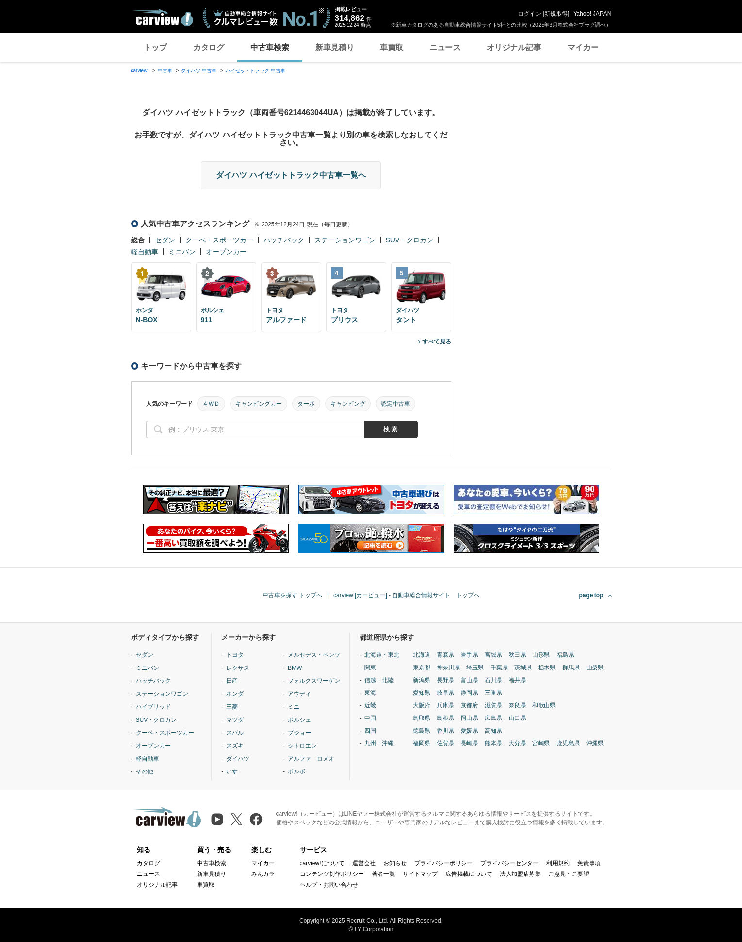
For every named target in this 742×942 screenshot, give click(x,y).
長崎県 (469, 743)
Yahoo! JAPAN (592, 13)
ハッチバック (284, 240)
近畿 (370, 705)
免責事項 (589, 863)
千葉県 (499, 667)
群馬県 (571, 667)
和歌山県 (544, 705)
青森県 (445, 654)
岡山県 (469, 718)
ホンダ (235, 693)
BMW (295, 668)
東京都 (421, 667)
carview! (140, 70)
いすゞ (235, 771)
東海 (370, 692)
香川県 (445, 730)
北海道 (421, 654)
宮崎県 (541, 743)
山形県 (541, 654)
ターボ (306, 403)
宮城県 (493, 654)
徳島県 (421, 730)
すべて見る (436, 341)
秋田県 (517, 654)
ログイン (529, 13)
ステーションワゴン (345, 240)
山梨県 (595, 667)
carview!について (322, 863)
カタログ (208, 47)
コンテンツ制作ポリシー (332, 874)
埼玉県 (475, 667)
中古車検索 (269, 47)
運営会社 (364, 863)
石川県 (493, 680)
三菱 (232, 706)
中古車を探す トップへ (292, 595)
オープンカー (226, 252)
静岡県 (469, 692)
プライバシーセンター (509, 863)
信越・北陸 (379, 680)
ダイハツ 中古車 (198, 70)
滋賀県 (493, 705)
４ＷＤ (211, 403)
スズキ (235, 745)
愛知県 (421, 692)
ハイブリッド (153, 706)
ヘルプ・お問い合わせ (329, 884)
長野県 (445, 680)
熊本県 (493, 743)
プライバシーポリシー (443, 863)
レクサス (237, 668)
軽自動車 (144, 252)
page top (591, 595)
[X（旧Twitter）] (237, 819)
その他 (144, 771)
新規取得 (556, 13)
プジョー (299, 732)
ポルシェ (299, 720)
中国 (370, 718)
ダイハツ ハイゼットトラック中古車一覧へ (290, 175)
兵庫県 (445, 705)
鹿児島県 (568, 743)
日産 (232, 680)
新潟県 (421, 680)
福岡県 (421, 743)
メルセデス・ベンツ (314, 654)
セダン (165, 240)
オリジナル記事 (514, 47)
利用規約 (558, 863)
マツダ (235, 720)
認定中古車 (395, 403)
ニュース (445, 47)
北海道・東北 (381, 654)
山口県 (517, 718)
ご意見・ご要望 (568, 874)
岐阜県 (445, 692)
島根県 (445, 718)
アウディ (299, 693)
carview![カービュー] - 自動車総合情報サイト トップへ (406, 595)
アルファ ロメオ (311, 758)
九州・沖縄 (379, 743)
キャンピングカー (258, 403)
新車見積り (334, 47)
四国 (370, 730)
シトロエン (302, 745)
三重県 (493, 692)
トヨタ (235, 654)
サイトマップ (420, 874)
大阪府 (421, 705)
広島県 (493, 718)
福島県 (565, 654)
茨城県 (523, 667)
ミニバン (182, 252)
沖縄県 (595, 743)
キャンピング (347, 403)
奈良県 (517, 705)
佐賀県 (445, 743)
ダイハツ (237, 758)
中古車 (165, 70)
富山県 (469, 680)
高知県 (493, 730)
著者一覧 (383, 874)
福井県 (517, 680)
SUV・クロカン (410, 240)
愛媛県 (469, 730)
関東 (370, 667)
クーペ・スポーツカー (219, 240)
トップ (155, 47)
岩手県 (469, 654)
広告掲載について (468, 874)
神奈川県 (448, 667)
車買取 (391, 47)
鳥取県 (421, 718)
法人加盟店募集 (520, 874)
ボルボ (296, 771)
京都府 (469, 705)
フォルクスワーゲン (314, 680)
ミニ (293, 706)
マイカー (582, 47)
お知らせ (395, 863)
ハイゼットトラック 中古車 (255, 70)
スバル (235, 732)
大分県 (517, 743)
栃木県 (547, 667)
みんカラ (263, 874)
